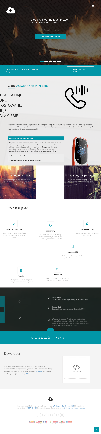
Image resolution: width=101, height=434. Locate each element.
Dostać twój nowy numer (50, 30)
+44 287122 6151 (31, 408)
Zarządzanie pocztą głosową (50, 37)
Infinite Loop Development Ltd (63, 406)
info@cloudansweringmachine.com (73, 408)
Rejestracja (60, 338)
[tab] (36, 138)
